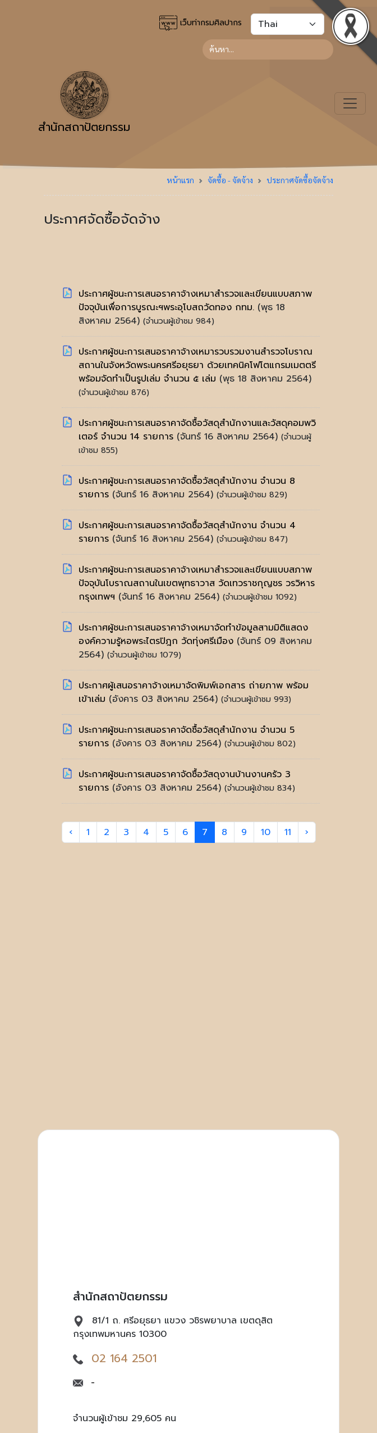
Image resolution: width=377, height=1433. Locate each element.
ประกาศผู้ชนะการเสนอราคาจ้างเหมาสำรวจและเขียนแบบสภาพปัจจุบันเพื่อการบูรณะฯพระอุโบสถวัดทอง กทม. (195, 300)
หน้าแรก (180, 180)
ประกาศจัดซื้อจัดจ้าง (299, 180)
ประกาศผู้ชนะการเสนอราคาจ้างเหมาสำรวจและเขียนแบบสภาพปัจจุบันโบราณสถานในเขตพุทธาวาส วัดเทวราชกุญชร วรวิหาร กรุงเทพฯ (197, 583)
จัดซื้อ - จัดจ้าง (230, 180)
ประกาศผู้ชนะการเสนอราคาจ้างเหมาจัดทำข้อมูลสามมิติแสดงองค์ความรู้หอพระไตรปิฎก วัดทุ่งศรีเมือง (193, 634)
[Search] (268, 49)
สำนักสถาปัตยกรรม (84, 103)
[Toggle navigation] (350, 103)
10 (265, 832)
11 (287, 832)
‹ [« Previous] (70, 832)
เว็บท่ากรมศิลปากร (200, 23)
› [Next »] (307, 832)
